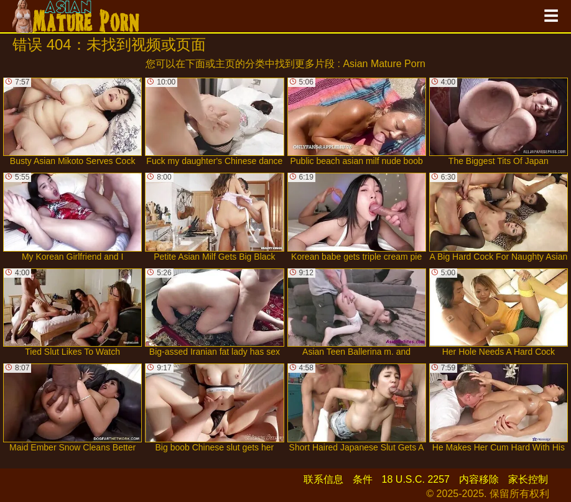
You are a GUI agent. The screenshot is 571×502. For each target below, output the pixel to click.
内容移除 (479, 479)
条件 (363, 479)
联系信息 (323, 479)
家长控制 (528, 479)
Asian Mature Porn (384, 63)
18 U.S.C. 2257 (416, 479)
